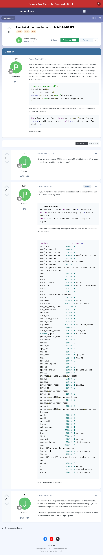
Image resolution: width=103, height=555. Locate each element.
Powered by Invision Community (51, 551)
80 (22, 176)
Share (54, 40)
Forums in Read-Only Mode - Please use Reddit (49, 4)
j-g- (24, 153)
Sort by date (93, 143)
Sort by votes (82, 143)
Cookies (51, 545)
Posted (37, 59)
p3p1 (34, 38)
